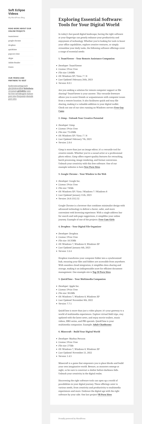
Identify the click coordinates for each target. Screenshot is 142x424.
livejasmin (21, 96)
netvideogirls (20, 93)
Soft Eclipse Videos (16, 12)
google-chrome (14, 41)
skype (10, 58)
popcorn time (14, 54)
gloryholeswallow (15, 88)
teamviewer (13, 36)
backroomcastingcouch (18, 86)
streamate (12, 91)
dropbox (11, 45)
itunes (11, 67)
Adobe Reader (14, 62)
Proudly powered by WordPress (71, 418)
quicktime (12, 49)
